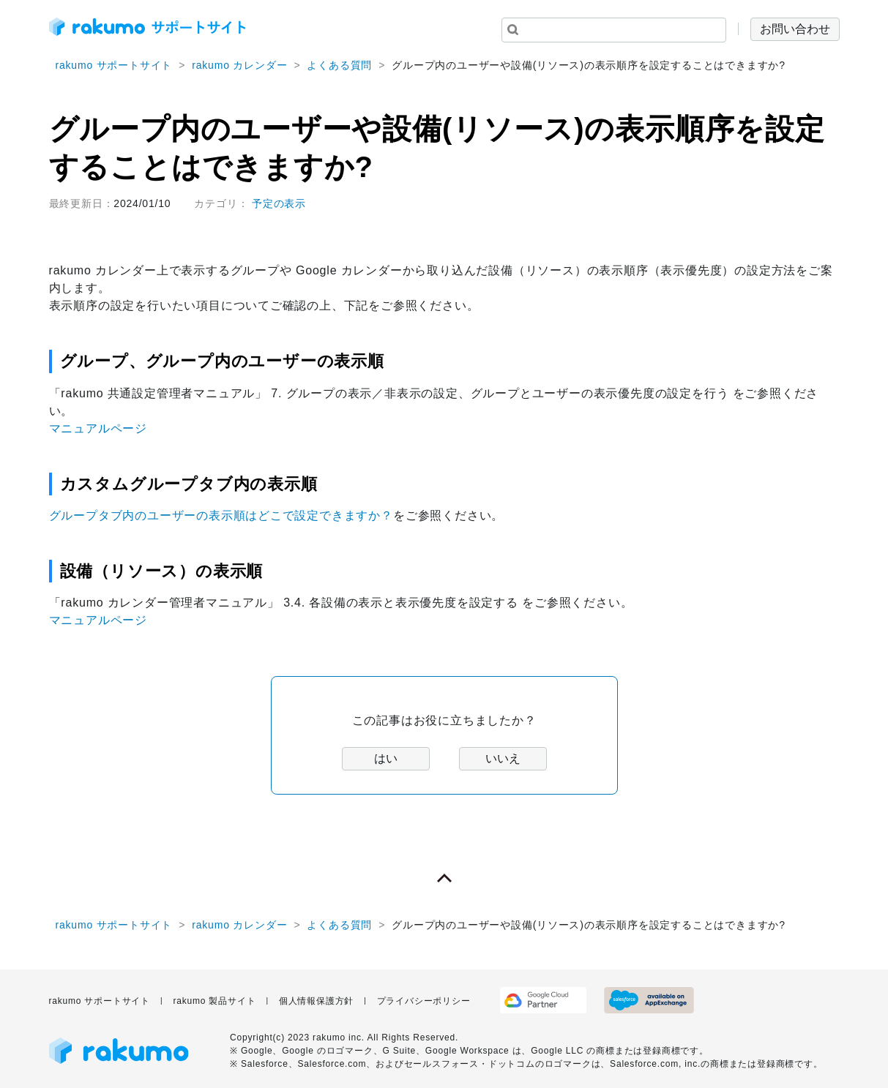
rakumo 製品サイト (214, 1001)
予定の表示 (279, 203)
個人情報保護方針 (316, 1001)
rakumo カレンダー (239, 65)
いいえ (503, 758)
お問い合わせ (795, 29)
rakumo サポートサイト (114, 65)
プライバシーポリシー (424, 1001)
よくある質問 (339, 65)
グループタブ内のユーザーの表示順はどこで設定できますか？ (221, 515)
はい (386, 758)
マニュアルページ (98, 428)
